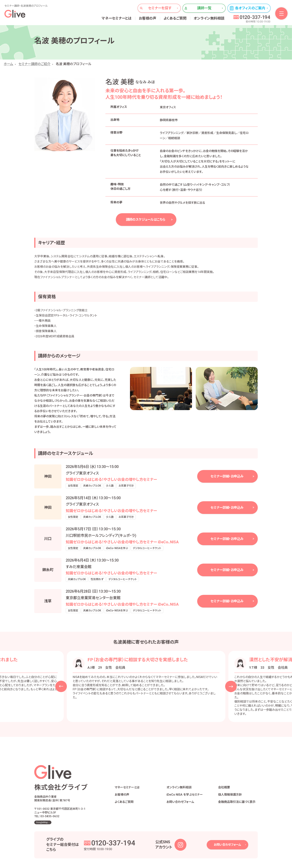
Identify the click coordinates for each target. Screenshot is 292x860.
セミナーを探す (159, 8)
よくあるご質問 (175, 18)
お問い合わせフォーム (180, 793)
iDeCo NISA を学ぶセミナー (184, 785)
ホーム (8, 64)
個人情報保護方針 (230, 785)
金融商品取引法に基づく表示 (237, 793)
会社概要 (224, 778)
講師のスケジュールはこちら (145, 219)
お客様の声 (147, 18)
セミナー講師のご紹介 (34, 64)
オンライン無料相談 (209, 18)
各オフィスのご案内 (250, 8)
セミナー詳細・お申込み (226, 476)
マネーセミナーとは (117, 18)
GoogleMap (42, 804)
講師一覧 (204, 8)
